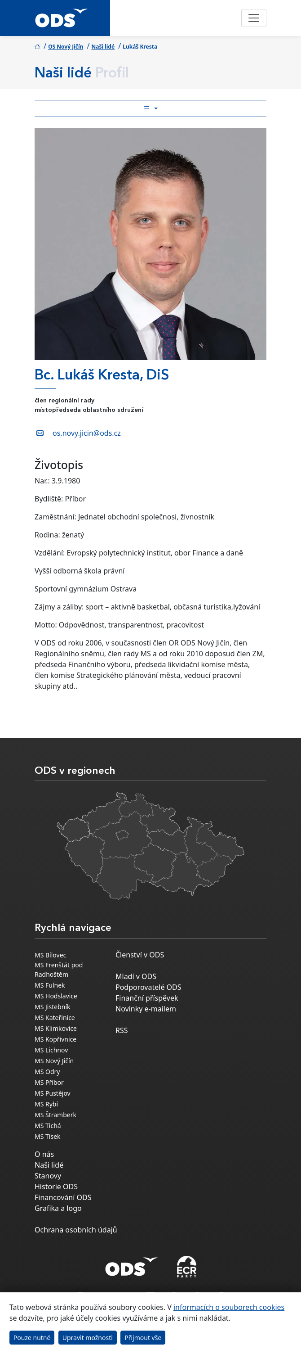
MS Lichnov (51, 1050)
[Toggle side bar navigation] (150, 108)
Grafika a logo (58, 1208)
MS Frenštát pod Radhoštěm (59, 970)
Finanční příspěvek (146, 998)
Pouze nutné (32, 1337)
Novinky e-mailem (145, 1009)
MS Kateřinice (55, 1017)
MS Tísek (48, 1136)
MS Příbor (49, 1082)
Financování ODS (63, 1197)
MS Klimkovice (56, 1028)
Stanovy (48, 1176)
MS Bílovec (50, 955)
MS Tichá (48, 1125)
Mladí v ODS (135, 976)
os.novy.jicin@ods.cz (87, 433)
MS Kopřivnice (55, 1039)
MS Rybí (46, 1104)
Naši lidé (103, 46)
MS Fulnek (50, 985)
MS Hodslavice (56, 996)
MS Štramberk (55, 1114)
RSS (121, 1030)
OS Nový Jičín (65, 46)
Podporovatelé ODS (148, 987)
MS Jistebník (52, 1006)
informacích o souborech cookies (228, 1307)
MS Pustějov (53, 1093)
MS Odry (47, 1071)
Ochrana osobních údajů (76, 1230)
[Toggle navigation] (253, 18)
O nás (44, 1154)
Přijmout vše (142, 1337)
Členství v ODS (139, 955)
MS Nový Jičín (54, 1060)
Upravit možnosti (87, 1337)
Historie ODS (56, 1187)
